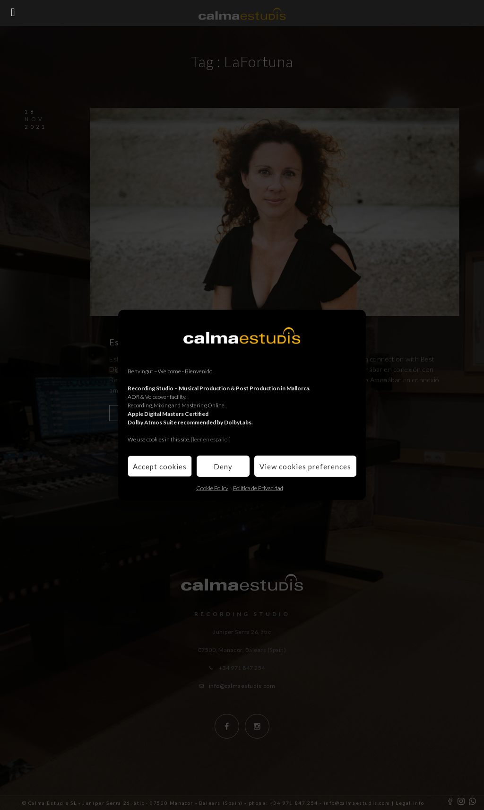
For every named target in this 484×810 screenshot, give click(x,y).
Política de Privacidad (258, 488)
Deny (223, 466)
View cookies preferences (305, 466)
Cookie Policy (212, 488)
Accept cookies (160, 466)
